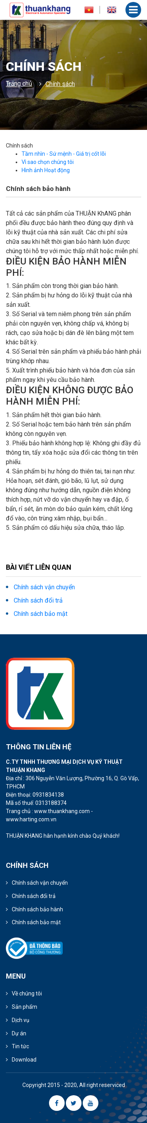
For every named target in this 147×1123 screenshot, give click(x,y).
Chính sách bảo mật (40, 613)
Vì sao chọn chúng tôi (48, 162)
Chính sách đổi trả (38, 600)
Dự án (19, 1033)
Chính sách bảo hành (37, 909)
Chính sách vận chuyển (44, 587)
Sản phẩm (24, 1007)
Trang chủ (19, 83)
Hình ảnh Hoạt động (46, 170)
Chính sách (60, 84)
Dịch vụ (20, 1020)
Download (24, 1059)
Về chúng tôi (27, 993)
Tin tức (20, 1046)
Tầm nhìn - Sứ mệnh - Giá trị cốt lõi (64, 154)
